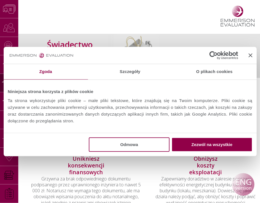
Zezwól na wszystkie (211, 144)
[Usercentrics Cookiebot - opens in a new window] (213, 55)
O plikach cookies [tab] (214, 71)
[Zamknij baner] (250, 55)
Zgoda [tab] (45, 71)
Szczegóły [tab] (130, 71)
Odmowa (129, 144)
